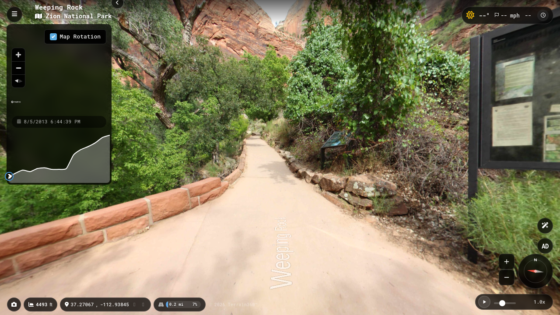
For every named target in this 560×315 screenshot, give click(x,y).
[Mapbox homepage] (16, 106)
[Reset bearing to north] (18, 81)
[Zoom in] (18, 54)
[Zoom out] (18, 67)
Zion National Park (73, 16)
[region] (59, 69)
